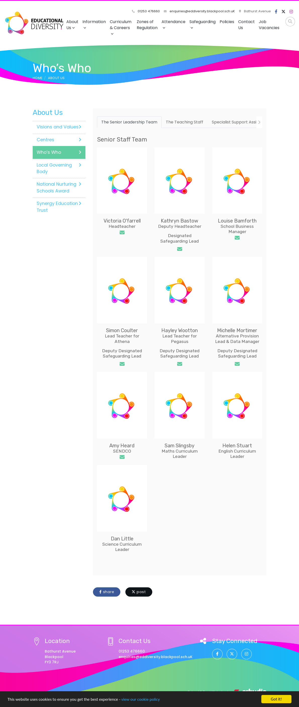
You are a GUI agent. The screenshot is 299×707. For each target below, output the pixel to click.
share (106, 591)
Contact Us (246, 25)
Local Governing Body (59, 168)
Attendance (173, 24)
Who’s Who (59, 152)
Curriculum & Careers (120, 27)
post (139, 591)
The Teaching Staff (184, 122)
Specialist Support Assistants (240, 122)
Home (37, 78)
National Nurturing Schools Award (59, 187)
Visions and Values (59, 127)
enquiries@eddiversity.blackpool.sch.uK (199, 11)
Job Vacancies (269, 25)
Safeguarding (202, 24)
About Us (72, 25)
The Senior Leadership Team (129, 122)
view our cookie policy (140, 699)
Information (94, 24)
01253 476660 (146, 11)
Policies (227, 22)
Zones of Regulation (147, 25)
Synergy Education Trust (59, 206)
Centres (59, 140)
